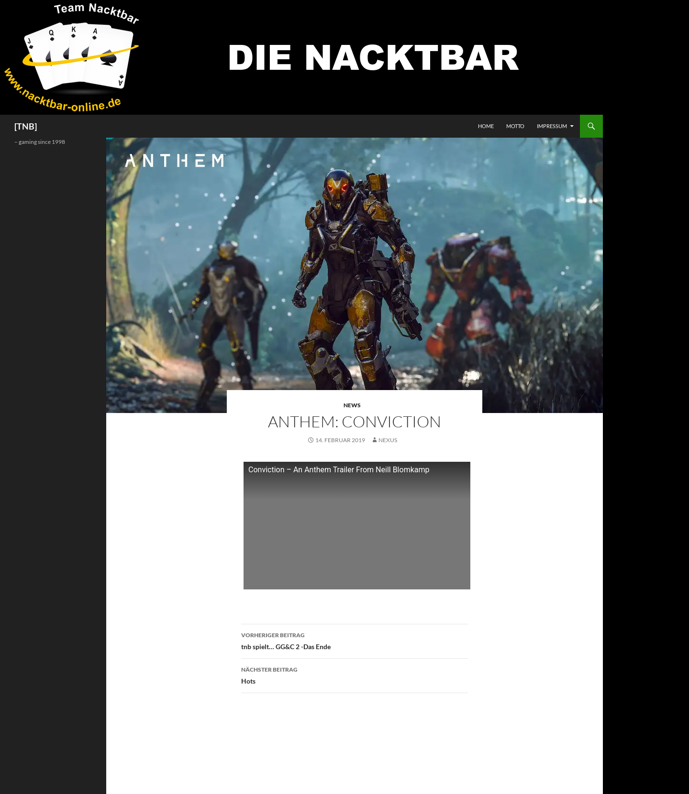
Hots (354, 674)
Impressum (552, 126)
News (352, 405)
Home (486, 126)
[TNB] (25, 126)
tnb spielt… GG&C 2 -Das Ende (354, 640)
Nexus (387, 440)
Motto (515, 126)
